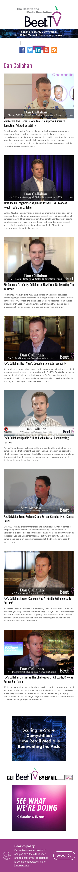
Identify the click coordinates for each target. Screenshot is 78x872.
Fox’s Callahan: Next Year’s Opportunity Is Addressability (35, 363)
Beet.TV (39, 16)
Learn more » (21, 865)
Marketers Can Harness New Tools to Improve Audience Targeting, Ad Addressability (34, 123)
